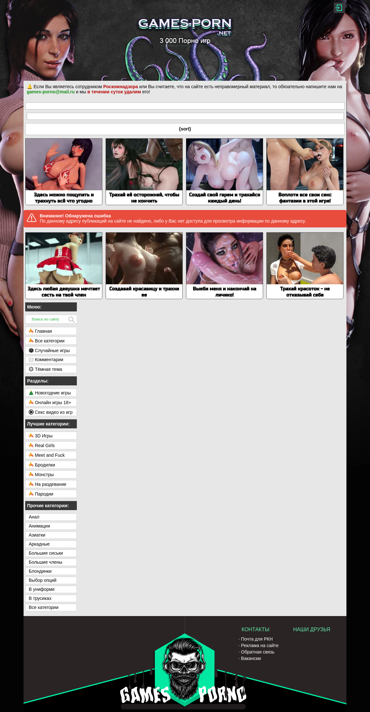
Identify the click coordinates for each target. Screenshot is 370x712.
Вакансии (251, 658)
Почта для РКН (257, 639)
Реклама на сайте (260, 645)
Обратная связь (257, 651)
